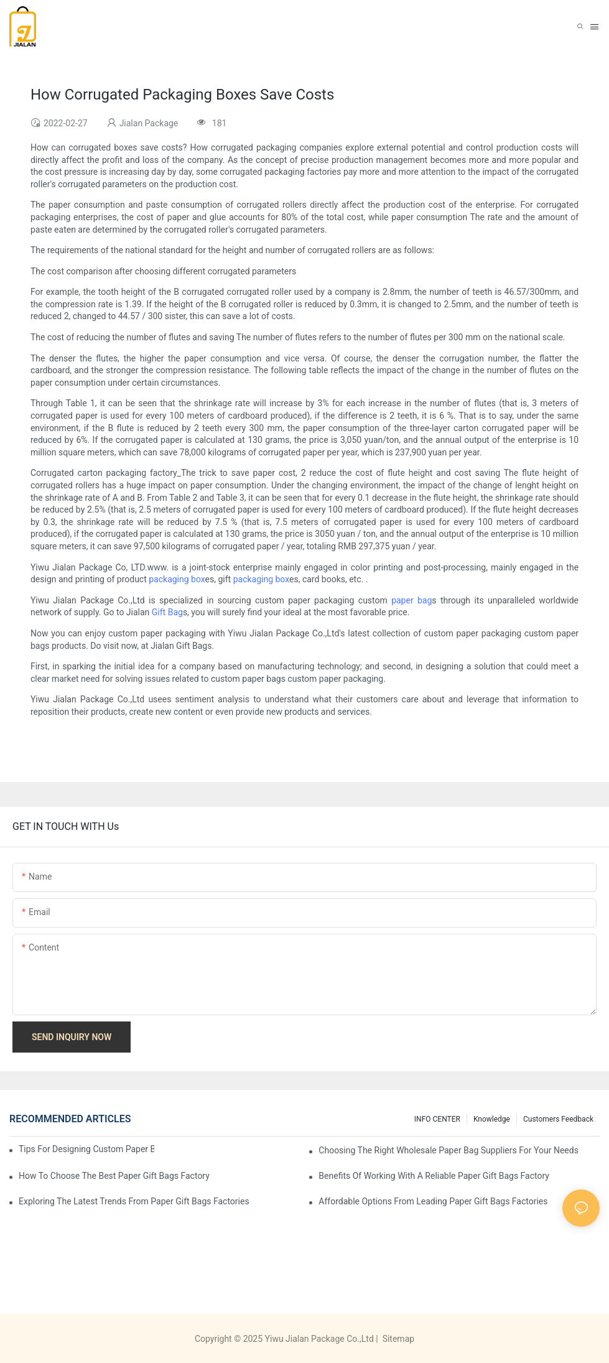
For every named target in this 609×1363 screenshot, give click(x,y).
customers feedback (558, 1119)
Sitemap (397, 1339)
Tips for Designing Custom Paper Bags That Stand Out (86, 1149)
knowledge (491, 1119)
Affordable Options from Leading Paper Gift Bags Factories (432, 1201)
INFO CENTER (437, 1119)
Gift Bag (167, 612)
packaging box (177, 579)
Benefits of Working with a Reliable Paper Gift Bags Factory (433, 1176)
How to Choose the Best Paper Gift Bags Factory (114, 1176)
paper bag (411, 600)
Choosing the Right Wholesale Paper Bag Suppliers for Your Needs (448, 1150)
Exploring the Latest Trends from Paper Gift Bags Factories (134, 1201)
